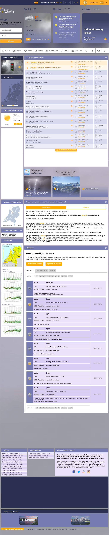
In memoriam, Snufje (72, 529)
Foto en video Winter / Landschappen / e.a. (39, 73)
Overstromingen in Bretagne (35, 92)
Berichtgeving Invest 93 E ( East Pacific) (39, 111)
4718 (70, 276)
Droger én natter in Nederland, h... (12, 460)
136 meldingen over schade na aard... (13, 455)
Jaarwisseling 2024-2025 (34, 87)
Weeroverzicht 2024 (32, 141)
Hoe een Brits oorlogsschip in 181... (12, 464)
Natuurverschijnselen (33, 83)
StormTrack (51, 51)
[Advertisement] (12, 163)
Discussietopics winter (33, 88)
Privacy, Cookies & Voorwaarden (12, 529)
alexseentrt (81, 73)
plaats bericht (41, 270)
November (29, 146)
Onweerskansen (35, 69)
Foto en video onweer (33, 132)
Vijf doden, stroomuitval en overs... (12, 458)
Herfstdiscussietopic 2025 (46, 62)
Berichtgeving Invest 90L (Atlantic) (37, 116)
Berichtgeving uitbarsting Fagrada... (12, 466)
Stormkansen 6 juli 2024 (34, 77)
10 (62, 276)
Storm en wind (30, 78)
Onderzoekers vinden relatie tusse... (12, 468)
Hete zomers (30, 136)
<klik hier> (17, 116)
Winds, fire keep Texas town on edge (38, 106)
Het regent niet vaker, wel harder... (12, 453)
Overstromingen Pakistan (9, 470)
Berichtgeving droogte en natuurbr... (12, 474)
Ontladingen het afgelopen (48, 2)
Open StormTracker (54, 264)
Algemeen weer (31, 98)
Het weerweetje (31, 97)
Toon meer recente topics (67, 150)
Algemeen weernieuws (33, 142)
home (5, 51)
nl (75, 2)
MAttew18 (81, 107)
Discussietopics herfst (37, 64)
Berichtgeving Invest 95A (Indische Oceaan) (40, 121)
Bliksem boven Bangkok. (34, 131)
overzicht (30, 270)
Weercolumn (30, 103)
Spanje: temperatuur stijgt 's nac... (12, 462)
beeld (38, 51)
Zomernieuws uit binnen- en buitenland (38, 137)
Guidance (86, 207)
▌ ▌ (3, 105)
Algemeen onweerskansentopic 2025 (49, 67)
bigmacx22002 (83, 69)
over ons (76, 51)
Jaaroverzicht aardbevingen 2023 (37, 82)
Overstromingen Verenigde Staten (12, 472)
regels (52, 270)
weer (28, 51)
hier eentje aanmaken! (9, 24)
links (64, 51)
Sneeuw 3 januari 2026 (33, 72)
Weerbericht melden (35, 264)
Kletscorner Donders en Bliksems (37, 127)
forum (16, 51)
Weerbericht (46, 207)
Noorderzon (82, 64)
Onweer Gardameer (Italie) (34, 126)
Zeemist (28, 101)
